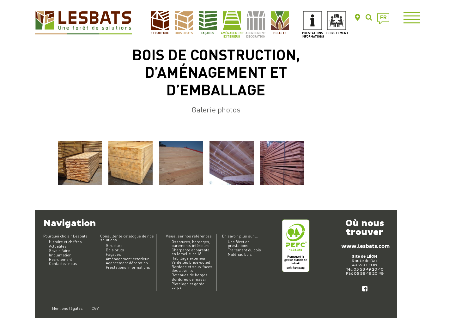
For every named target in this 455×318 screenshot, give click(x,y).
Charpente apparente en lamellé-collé (190, 252)
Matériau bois (240, 254)
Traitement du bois (244, 250)
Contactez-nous (63, 263)
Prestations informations (313, 34)
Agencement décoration (256, 34)
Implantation (60, 255)
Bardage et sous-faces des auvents (192, 268)
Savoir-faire (59, 250)
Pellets (280, 33)
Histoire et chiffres (65, 241)
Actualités (58, 246)
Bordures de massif (189, 279)
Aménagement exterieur (232, 34)
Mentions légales (67, 308)
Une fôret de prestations (239, 243)
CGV (95, 308)
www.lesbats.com (365, 246)
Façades (207, 33)
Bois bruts (184, 33)
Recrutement (337, 33)
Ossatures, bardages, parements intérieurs (191, 243)
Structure (160, 33)
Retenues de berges (190, 275)
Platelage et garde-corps (189, 285)
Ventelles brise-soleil (191, 262)
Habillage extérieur (189, 258)
